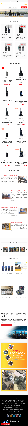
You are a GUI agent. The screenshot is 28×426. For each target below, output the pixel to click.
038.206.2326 (5, 424)
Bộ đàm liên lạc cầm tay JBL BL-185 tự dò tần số (7, 121)
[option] (14, 13)
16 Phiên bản (9, 26)
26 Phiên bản (22, 26)
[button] (3, 12)
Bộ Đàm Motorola (18, 35)
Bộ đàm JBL (6, 34)
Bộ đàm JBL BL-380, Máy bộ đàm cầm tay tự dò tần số (21, 81)
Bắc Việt (17, 421)
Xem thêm (6, 325)
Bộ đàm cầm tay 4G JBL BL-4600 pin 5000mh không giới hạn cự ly (21, 162)
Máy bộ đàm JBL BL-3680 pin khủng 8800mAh (7, 81)
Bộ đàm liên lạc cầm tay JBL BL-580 (21, 121)
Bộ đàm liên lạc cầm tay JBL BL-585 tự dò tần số (7, 142)
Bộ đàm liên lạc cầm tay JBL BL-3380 (21, 142)
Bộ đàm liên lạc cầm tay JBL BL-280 (7, 101)
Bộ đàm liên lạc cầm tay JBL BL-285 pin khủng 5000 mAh (21, 101)
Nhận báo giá (24, 7)
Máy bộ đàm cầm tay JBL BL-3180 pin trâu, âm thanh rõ (7, 162)
